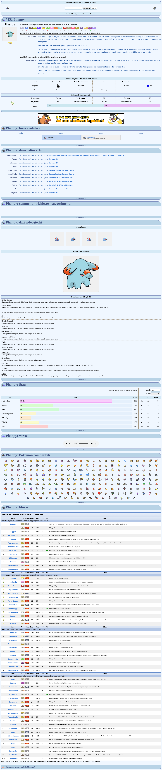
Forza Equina (13, 601)
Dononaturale (13, 547)
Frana (13, 743)
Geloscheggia (13, 608)
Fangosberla (13, 593)
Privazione (13, 648)
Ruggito (13, 532)
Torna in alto (81, 111)
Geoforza (13, 636)
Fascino (13, 562)
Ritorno (13, 706)
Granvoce (13, 640)
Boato (13, 679)
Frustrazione (13, 698)
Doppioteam (13, 709)
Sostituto (13, 755)
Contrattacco (13, 586)
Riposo (13, 724)
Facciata (13, 721)
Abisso (13, 578)
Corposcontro (13, 590)
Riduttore (13, 558)
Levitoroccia (13, 644)
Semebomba (13, 659)
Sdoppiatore (13, 569)
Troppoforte (13, 666)
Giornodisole (13, 691)
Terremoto (13, 702)
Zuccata (13, 624)
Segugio (13, 524)
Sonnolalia (13, 751)
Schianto (13, 554)
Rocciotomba (13, 717)
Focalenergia (13, 597)
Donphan (88, 137)
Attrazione (13, 728)
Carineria (13, 582)
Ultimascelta (13, 566)
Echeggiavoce (13, 736)
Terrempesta (13, 713)
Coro (13, 732)
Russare (13, 620)
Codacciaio (13, 633)
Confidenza (13, 758)
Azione (13, 528)
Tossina (13, 683)
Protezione (13, 694)
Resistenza (13, 550)
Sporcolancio (13, 663)
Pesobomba (13, 612)
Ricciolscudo (13, 535)
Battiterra (13, 740)
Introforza (13, 687)
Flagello (13, 539)
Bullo (13, 747)
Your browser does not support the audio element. (81, 443)
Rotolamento (13, 543)
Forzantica (13, 605)
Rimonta (13, 616)
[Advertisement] (81, 119)
